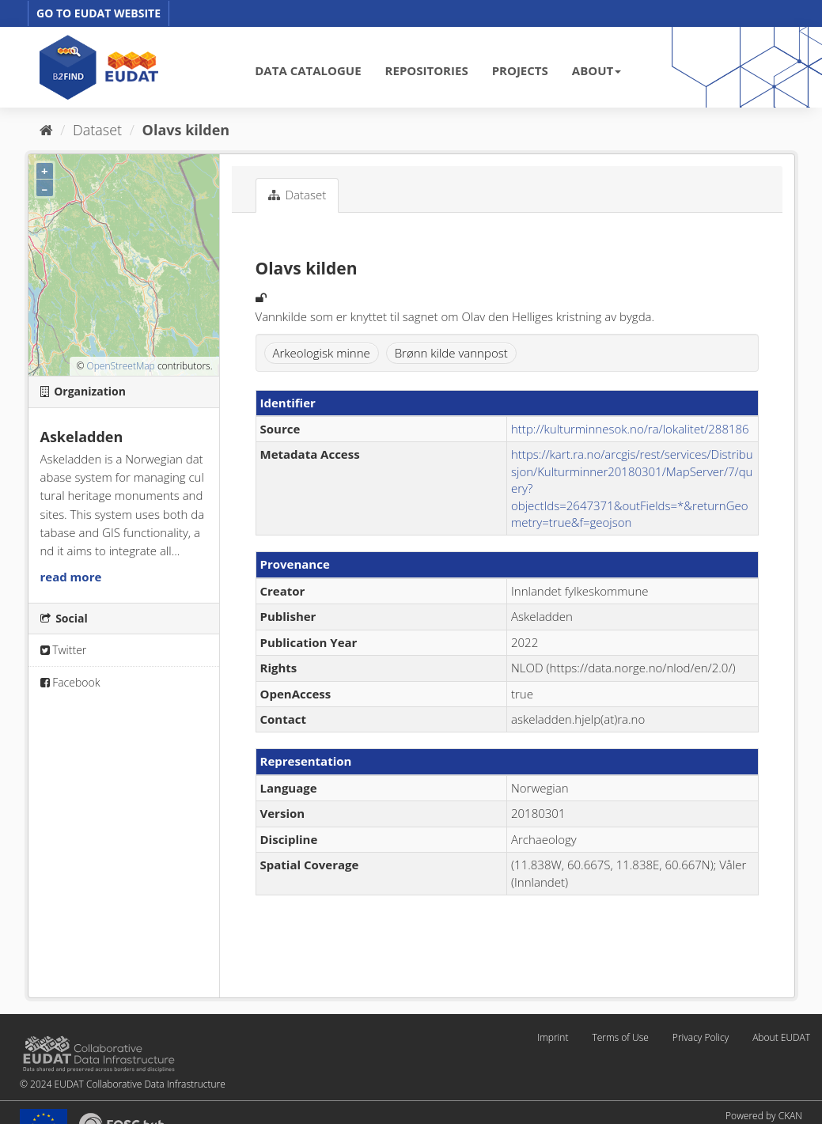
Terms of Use (620, 1037)
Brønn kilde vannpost (451, 353)
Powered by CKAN (763, 1115)
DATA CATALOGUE (308, 70)
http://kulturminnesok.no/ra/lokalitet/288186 (630, 429)
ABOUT (596, 70)
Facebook (70, 682)
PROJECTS (520, 70)
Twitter (63, 649)
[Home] (46, 129)
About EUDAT (781, 1037)
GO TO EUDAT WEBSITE (98, 13)
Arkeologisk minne (321, 353)
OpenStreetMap (120, 366)
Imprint (552, 1037)
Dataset (97, 129)
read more (71, 577)
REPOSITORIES (426, 70)
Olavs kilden (186, 129)
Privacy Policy (700, 1037)
